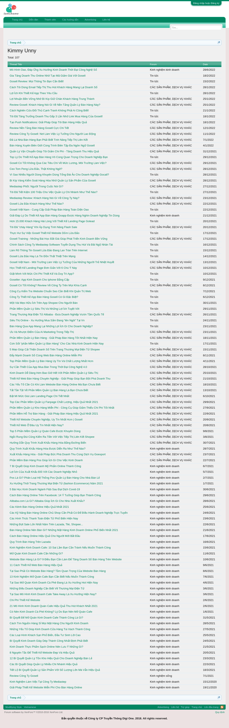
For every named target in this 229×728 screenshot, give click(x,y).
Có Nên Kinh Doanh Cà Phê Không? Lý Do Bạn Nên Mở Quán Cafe (51, 611)
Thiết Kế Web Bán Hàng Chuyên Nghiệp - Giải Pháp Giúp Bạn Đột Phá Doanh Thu (60, 378)
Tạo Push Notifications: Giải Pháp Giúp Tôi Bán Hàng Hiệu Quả (48, 122)
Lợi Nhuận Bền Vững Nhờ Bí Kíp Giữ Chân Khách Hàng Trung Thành (52, 98)
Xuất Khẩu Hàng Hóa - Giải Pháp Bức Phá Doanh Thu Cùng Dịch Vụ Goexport (58, 454)
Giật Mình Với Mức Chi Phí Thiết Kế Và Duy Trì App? (42, 273)
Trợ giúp (185, 707)
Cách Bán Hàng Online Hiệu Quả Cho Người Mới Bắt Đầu (45, 536)
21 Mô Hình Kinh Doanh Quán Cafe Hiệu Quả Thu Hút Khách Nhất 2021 (54, 606)
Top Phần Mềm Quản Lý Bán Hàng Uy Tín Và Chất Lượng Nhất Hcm (51, 361)
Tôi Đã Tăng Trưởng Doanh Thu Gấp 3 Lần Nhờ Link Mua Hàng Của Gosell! (56, 116)
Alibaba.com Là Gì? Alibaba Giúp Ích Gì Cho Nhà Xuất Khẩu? (47, 500)
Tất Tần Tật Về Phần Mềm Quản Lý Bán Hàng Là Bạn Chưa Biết (49, 390)
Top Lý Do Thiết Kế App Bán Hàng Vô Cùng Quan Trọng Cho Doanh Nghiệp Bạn (59, 157)
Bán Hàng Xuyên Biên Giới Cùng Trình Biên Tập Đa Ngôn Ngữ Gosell (52, 145)
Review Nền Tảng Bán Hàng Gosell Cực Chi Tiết (39, 128)
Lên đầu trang (211, 707)
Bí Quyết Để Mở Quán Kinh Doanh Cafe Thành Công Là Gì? (46, 617)
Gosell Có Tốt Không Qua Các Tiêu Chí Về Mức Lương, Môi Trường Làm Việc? (58, 163)
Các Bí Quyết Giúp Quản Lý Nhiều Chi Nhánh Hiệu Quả (43, 664)
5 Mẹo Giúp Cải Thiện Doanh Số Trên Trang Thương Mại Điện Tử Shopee (55, 349)
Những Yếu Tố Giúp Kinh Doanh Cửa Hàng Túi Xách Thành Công (50, 629)
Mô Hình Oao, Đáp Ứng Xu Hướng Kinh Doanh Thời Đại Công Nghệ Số (53, 69)
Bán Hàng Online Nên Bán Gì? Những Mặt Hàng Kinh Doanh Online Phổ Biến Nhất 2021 (64, 530)
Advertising (90, 19)
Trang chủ (17, 19)
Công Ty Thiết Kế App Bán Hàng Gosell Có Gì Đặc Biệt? (44, 296)
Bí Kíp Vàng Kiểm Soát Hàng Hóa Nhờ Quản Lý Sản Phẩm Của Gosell (53, 180)
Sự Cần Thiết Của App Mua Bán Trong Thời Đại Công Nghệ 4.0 (48, 367)
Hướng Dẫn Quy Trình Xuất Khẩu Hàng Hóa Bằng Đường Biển (48, 442)
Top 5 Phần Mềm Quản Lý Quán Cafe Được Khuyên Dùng (45, 431)
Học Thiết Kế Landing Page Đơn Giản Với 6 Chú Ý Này (43, 267)
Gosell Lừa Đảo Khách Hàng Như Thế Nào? (37, 203)
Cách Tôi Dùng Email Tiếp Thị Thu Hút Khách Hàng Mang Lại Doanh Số (53, 87)
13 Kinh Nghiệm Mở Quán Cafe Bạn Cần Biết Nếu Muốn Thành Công (52, 576)
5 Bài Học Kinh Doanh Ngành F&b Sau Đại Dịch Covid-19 (45, 489)
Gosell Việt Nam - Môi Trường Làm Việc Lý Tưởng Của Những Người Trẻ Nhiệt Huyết (62, 262)
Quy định (220, 712)
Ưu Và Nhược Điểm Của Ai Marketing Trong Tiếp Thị (42, 332)
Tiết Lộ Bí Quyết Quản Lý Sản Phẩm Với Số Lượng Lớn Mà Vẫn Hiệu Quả (55, 669)
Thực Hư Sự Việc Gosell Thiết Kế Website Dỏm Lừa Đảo (44, 233)
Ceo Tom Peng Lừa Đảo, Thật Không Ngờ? (36, 168)
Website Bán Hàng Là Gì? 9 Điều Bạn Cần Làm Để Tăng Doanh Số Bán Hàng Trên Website (66, 559)
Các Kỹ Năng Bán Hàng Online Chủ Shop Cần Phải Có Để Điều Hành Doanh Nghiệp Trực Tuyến (69, 512)
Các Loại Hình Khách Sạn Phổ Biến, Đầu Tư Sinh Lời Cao (45, 635)
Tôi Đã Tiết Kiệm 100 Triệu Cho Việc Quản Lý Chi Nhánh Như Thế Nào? (53, 192)
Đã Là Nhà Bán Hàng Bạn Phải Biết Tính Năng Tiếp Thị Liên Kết (49, 139)
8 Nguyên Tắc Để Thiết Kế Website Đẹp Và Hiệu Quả (42, 652)
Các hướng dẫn (70, 19)
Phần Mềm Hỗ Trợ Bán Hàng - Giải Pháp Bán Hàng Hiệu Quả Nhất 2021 (54, 413)
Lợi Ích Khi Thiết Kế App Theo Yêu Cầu (33, 93)
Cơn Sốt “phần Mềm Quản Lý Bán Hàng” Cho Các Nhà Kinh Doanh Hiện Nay (57, 343)
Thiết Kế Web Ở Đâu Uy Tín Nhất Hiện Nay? (37, 425)
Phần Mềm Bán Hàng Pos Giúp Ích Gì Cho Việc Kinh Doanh (46, 460)
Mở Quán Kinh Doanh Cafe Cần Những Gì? (36, 553)
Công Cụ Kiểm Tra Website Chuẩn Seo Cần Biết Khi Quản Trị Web (50, 291)
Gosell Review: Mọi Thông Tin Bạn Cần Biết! (37, 81)
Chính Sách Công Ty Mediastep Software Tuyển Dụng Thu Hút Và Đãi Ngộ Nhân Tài (61, 244)
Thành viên (50, 19)
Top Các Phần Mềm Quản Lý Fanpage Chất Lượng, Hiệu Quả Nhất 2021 (54, 402)
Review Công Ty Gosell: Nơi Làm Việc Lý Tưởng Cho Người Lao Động (53, 133)
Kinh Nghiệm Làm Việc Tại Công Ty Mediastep (38, 681)
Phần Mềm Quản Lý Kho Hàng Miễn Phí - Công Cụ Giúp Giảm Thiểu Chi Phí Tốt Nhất (62, 407)
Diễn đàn (33, 19)
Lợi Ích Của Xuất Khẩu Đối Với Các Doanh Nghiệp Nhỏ (43, 471)
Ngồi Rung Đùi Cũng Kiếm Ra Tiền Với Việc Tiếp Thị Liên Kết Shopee (52, 436)
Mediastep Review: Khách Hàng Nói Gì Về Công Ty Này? (44, 198)
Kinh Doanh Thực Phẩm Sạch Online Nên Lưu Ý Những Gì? (46, 646)
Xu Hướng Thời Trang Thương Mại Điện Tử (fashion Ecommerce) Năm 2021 (56, 483)
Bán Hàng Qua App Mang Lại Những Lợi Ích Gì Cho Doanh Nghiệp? (51, 326)
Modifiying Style (13, 707)
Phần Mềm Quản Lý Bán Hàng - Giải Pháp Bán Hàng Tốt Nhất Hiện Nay (54, 337)
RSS (222, 707)
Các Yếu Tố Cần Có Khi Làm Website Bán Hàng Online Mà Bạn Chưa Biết (55, 384)
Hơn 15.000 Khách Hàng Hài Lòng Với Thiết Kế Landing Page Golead (52, 221)
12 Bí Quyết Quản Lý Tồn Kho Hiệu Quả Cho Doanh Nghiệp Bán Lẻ (51, 658)
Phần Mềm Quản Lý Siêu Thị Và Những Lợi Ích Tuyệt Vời (44, 308)
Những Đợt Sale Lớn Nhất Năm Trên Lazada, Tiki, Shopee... (46, 524)
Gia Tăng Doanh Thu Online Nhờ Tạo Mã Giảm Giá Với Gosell (48, 75)
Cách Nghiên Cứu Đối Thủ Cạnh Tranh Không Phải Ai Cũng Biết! (49, 110)
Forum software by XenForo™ (33, 712)
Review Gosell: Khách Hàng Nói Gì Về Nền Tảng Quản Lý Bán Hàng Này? (55, 104)
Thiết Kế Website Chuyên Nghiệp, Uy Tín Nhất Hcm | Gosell (46, 419)
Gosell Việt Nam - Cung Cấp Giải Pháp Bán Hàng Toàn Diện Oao (49, 209)
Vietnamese (30, 707)
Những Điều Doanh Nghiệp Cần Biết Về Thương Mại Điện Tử (47, 588)
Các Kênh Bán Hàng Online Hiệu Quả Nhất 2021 (39, 506)
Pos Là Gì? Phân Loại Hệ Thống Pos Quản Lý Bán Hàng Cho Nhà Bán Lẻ (55, 477)
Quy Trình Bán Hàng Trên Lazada (30, 541)
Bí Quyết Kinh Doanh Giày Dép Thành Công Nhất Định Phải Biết (49, 640)
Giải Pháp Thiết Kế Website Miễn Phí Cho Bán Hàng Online (46, 687)
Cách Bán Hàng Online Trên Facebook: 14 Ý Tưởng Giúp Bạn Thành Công (55, 495)
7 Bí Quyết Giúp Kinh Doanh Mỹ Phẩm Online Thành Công (45, 466)
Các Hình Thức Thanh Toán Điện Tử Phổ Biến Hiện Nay (44, 518)
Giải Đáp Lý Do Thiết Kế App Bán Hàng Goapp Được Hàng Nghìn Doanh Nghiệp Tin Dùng (65, 215)
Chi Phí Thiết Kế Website (25, 600)
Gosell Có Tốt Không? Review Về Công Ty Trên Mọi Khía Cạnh (48, 285)
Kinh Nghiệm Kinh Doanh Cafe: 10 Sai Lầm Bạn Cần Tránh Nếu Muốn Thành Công (60, 547)
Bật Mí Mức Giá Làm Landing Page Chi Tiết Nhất (39, 396)
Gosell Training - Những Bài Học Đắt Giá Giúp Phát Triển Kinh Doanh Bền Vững (58, 238)
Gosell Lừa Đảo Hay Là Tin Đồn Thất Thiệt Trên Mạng (42, 256)
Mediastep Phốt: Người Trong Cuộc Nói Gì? (36, 186)
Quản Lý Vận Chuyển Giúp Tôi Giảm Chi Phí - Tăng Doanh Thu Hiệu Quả (54, 151)
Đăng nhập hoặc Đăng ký (206, 3)
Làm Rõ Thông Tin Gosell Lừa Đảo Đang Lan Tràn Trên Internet (48, 250)
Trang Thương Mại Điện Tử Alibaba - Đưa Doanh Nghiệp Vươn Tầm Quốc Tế (57, 314)
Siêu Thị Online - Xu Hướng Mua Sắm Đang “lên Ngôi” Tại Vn (47, 320)
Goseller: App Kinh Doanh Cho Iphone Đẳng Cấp (39, 279)
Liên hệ (106, 19)
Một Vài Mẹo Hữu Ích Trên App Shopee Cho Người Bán (44, 302)
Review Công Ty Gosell (24, 675)
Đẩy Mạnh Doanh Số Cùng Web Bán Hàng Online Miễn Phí (46, 355)
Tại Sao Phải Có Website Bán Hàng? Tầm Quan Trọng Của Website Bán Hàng (58, 571)
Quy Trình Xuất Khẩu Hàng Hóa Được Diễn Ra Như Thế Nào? (47, 448)
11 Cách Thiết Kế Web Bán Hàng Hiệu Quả (36, 565)
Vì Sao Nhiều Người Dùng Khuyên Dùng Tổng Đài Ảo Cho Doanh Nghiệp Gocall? (59, 174)
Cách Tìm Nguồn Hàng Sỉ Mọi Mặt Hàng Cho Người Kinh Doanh (49, 623)
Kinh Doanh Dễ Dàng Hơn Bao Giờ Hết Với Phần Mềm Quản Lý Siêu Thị (54, 372)
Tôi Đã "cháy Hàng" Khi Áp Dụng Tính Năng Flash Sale (43, 227)
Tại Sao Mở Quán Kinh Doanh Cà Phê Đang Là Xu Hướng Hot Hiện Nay (54, 582)
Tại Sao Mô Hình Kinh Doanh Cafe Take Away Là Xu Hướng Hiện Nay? (53, 594)
